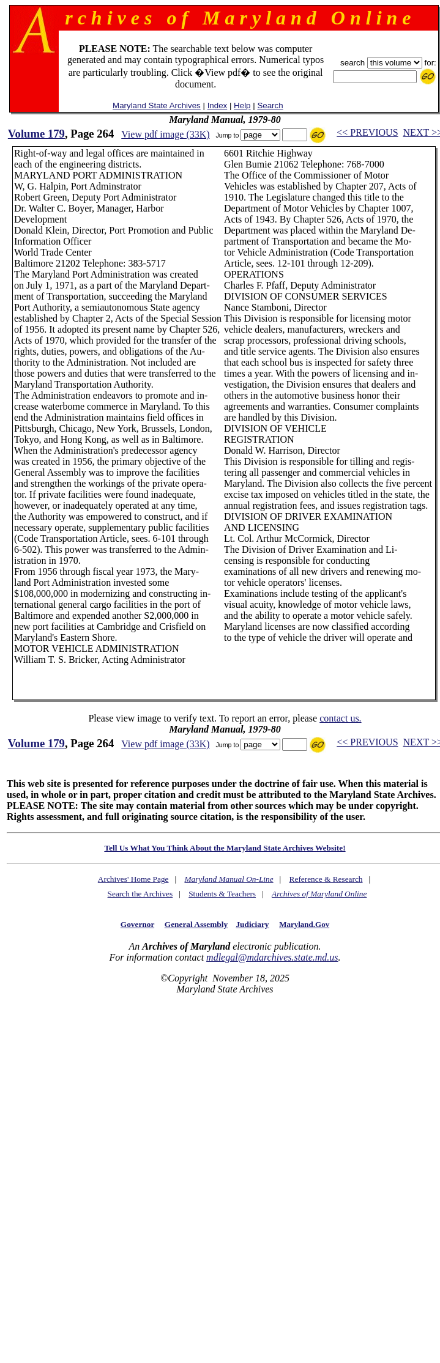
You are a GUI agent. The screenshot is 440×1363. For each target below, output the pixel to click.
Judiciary (252, 924)
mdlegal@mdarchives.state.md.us (272, 957)
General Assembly (196, 924)
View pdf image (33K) (165, 134)
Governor (137, 924)
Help (242, 105)
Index (217, 105)
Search (270, 105)
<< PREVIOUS (367, 132)
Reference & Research (326, 879)
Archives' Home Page (133, 879)
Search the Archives (140, 893)
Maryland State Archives (157, 105)
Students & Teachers (222, 893)
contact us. (340, 718)
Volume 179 (36, 133)
